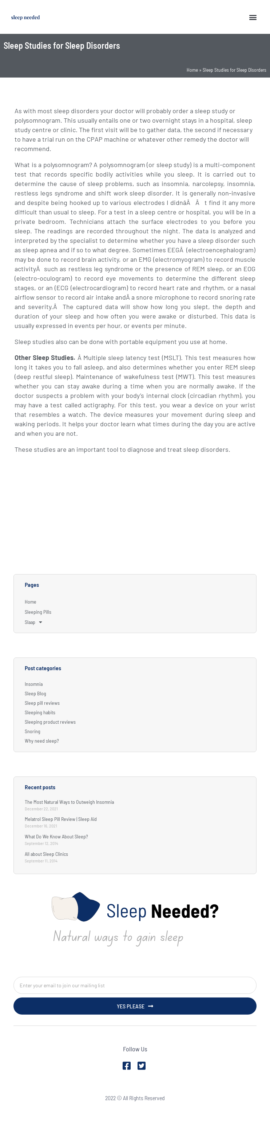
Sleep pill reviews (42, 703)
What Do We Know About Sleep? (56, 836)
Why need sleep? (42, 741)
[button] (253, 17)
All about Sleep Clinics (46, 854)
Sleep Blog (35, 693)
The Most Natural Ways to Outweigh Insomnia (69, 802)
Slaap (33, 622)
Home (192, 70)
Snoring (32, 731)
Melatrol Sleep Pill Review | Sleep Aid (61, 819)
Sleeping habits (40, 712)
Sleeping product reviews (50, 722)
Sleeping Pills (38, 612)
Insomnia (34, 684)
